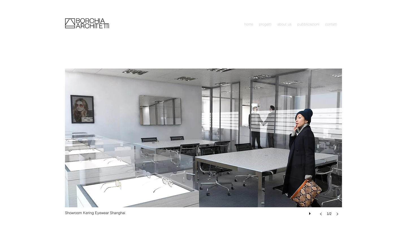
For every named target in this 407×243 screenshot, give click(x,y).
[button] (265, 24)
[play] (310, 212)
